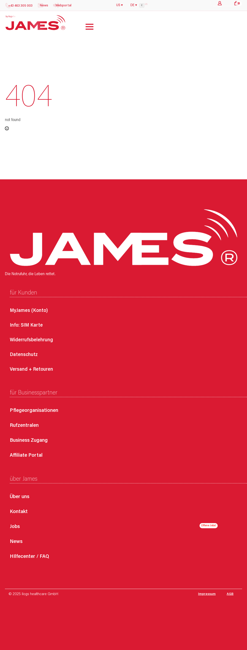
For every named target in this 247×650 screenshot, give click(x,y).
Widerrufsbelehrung (31, 340)
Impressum (207, 594)
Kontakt (19, 512)
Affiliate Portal (26, 455)
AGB (230, 594)
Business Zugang (29, 440)
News (16, 541)
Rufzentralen (24, 425)
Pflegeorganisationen (34, 410)
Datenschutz (24, 354)
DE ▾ (133, 5)
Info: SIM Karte (26, 325)
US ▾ (119, 5)
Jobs (15, 526)
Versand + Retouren (31, 369)
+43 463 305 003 (20, 6)
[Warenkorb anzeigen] (236, 3)
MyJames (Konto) (29, 310)
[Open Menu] (85, 27)
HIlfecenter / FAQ (29, 556)
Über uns (19, 497)
